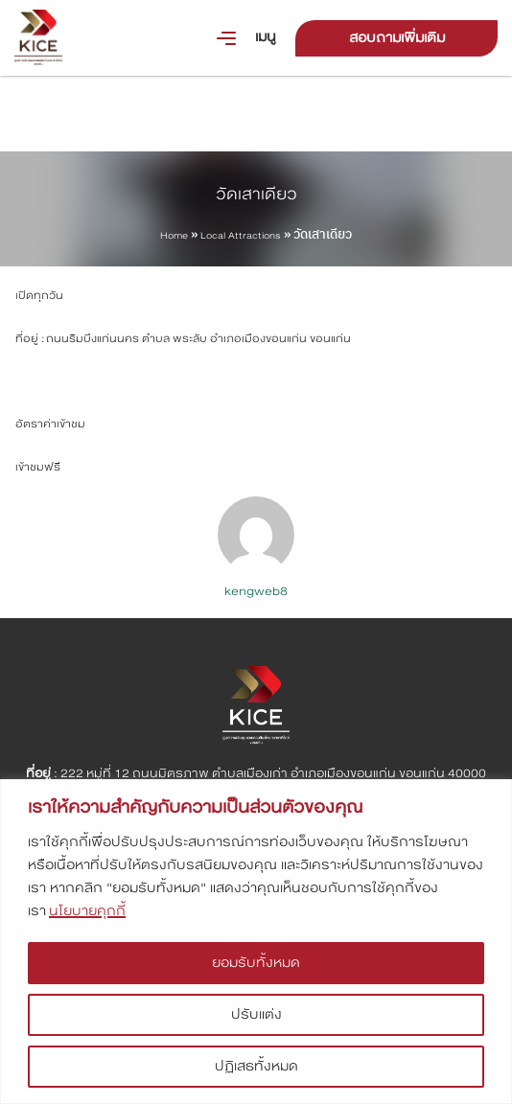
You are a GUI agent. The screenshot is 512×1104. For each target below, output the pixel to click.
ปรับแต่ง (256, 1014)
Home (174, 235)
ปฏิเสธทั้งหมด (256, 1066)
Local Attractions (240, 235)
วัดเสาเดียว (256, 194)
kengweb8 (256, 591)
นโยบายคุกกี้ (87, 911)
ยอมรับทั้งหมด (256, 963)
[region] (256, 941)
